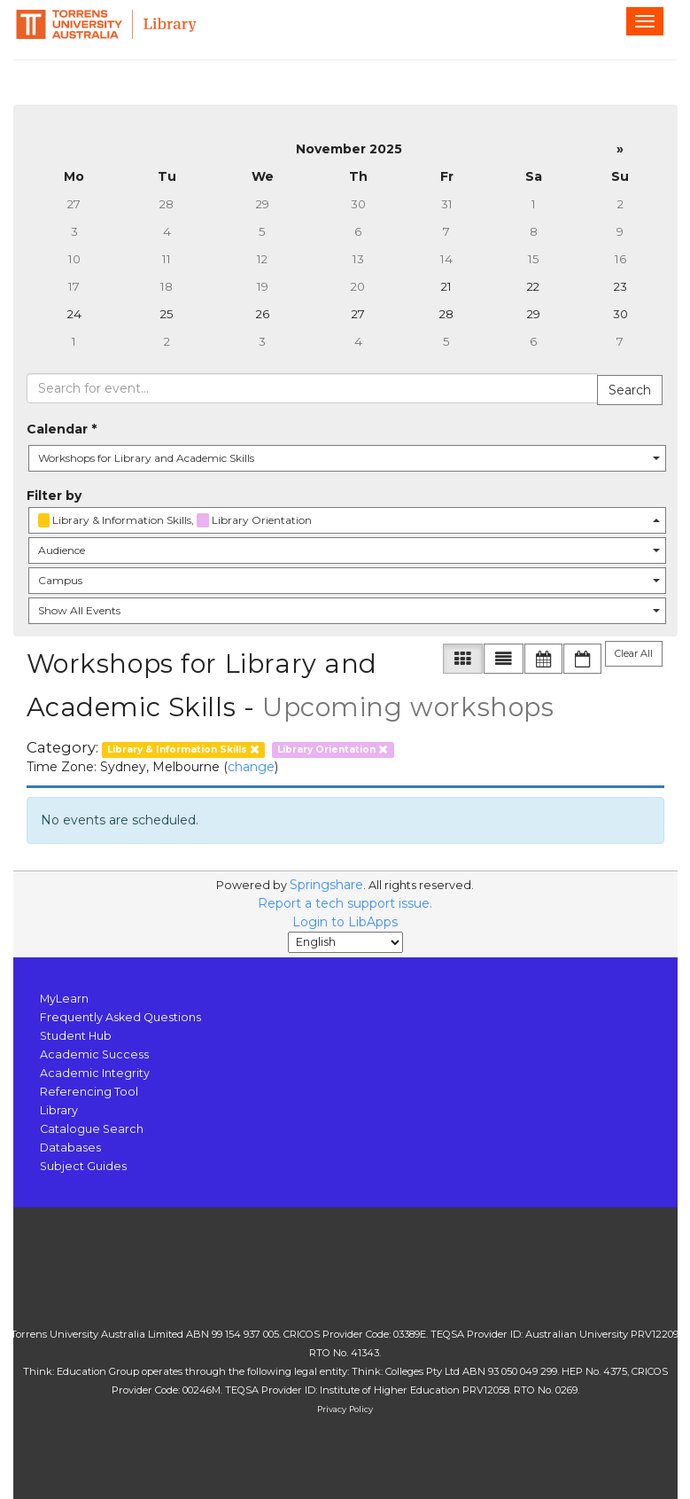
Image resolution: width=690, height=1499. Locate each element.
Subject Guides (83, 1166)
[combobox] (347, 458)
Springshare (326, 885)
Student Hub (76, 1035)
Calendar (62, 429)
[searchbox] (312, 388)
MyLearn (64, 998)
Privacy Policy (345, 1409)
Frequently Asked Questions (120, 1017)
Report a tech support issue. (345, 903)
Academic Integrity (95, 1073)
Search (630, 390)
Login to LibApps (345, 922)
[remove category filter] (184, 748)
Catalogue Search (91, 1129)
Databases (70, 1147)
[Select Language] (345, 942)
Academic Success (94, 1054)
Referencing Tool (89, 1091)
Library (59, 1110)
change (251, 767)
